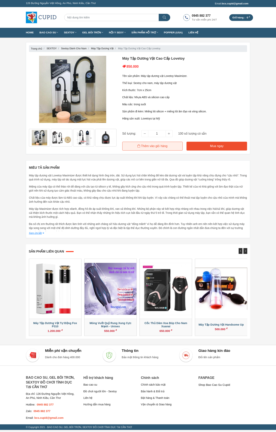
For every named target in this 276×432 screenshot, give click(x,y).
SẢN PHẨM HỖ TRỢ (144, 32)
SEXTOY (70, 32)
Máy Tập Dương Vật (102, 48)
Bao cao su (90, 386)
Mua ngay (217, 146)
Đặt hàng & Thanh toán (155, 400)
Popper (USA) (173, 32)
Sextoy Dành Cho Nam (74, 48)
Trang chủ (36, 48)
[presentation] (240, 250)
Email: (231, 4)
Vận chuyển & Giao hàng (156, 406)
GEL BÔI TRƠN (92, 32)
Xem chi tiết (36, 232)
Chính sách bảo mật (153, 386)
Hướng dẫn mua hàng (96, 406)
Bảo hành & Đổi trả (152, 393)
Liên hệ (193, 32)
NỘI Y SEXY (117, 32)
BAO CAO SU (48, 32)
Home (30, 32)
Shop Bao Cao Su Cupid (214, 387)
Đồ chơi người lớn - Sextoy (100, 393)
